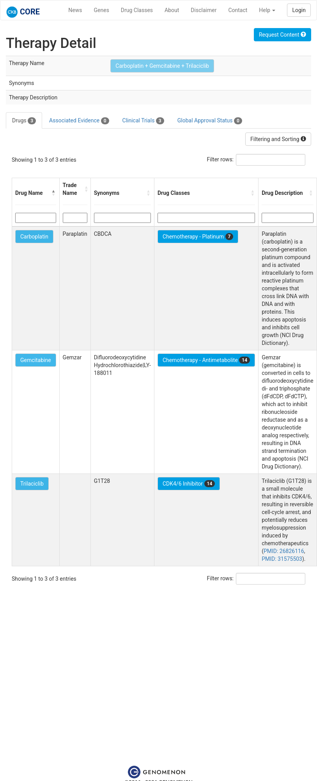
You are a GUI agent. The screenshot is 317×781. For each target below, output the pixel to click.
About (172, 10)
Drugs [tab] (24, 120)
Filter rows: (220, 159)
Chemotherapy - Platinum (198, 236)
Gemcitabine (35, 360)
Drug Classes (137, 10)
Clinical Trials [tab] (143, 120)
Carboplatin (34, 236)
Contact (237, 10)
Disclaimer (203, 10)
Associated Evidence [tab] (79, 120)
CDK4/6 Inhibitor (189, 483)
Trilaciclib (32, 484)
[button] (53, 193)
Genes (101, 10)
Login (299, 10)
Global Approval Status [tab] (209, 120)
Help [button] (267, 10)
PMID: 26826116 (284, 551)
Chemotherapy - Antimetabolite (206, 360)
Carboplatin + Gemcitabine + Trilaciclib (162, 66)
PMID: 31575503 (282, 559)
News (75, 10)
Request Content (282, 35)
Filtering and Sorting (278, 139)
